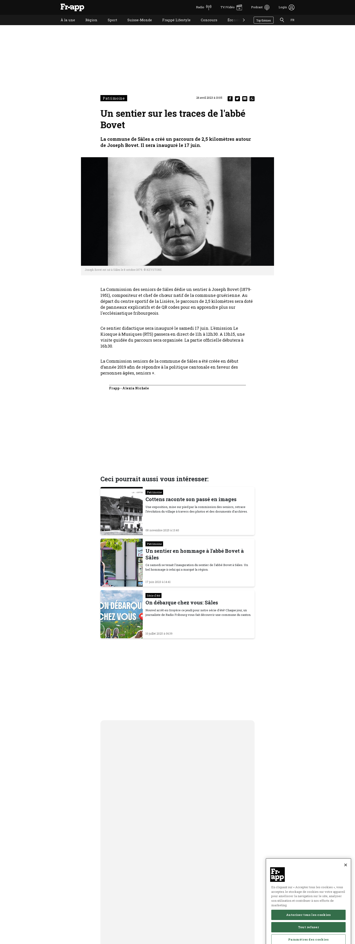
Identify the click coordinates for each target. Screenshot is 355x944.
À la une (64, 25)
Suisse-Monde (136, 25)
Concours (205, 25)
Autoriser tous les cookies (308, 931)
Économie (232, 25)
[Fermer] (346, 881)
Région (88, 25)
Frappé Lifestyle (173, 25)
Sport (109, 25)
